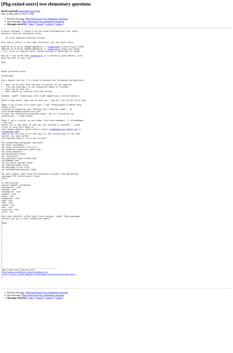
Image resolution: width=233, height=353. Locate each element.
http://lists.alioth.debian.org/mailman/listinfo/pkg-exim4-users (38, 323)
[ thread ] (39, 24)
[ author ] (59, 24)
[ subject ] (49, 24)
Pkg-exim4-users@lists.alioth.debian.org (25, 320)
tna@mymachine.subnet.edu (64, 149)
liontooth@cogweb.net (29, 11)
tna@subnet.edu (10, 152)
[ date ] (31, 24)
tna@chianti (54, 50)
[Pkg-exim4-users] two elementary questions (46, 19)
